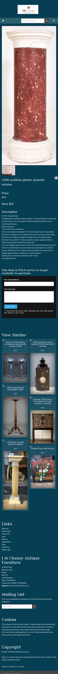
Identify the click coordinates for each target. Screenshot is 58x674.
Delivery (5, 539)
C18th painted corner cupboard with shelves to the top (42, 344)
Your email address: (12, 280)
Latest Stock (6, 531)
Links (3, 536)
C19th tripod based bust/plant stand (15, 389)
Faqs (3, 544)
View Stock (6, 534)
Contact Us (6, 547)
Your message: (10, 289)
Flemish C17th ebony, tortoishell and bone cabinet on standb (42, 401)
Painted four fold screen (42, 448)
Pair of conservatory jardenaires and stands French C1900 (15, 344)
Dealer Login (6, 550)
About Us (5, 529)
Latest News (6, 542)
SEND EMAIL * (11, 307)
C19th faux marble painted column (15, 443)
